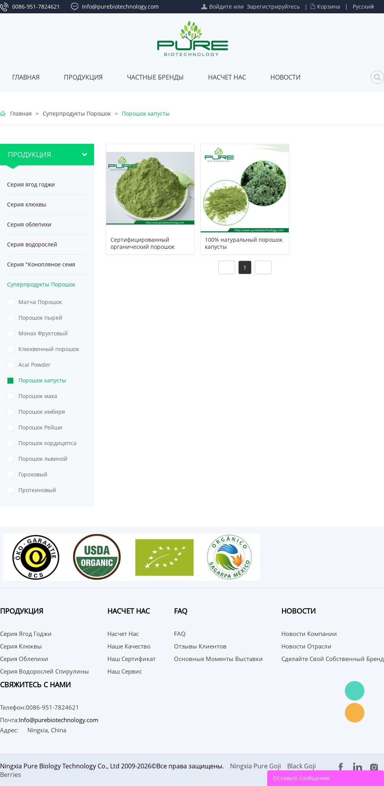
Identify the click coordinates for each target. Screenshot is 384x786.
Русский (363, 6)
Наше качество (128, 646)
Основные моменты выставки (218, 659)
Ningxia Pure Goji (255, 766)
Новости (285, 77)
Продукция (83, 77)
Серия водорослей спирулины (32, 247)
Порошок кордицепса (47, 443)
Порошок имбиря (41, 411)
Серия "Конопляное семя (41, 264)
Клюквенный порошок (48, 349)
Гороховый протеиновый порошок (49, 476)
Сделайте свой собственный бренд (332, 659)
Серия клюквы (26, 204)
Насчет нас (227, 77)
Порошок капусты (146, 113)
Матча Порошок (40, 302)
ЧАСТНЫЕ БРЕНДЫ (155, 77)
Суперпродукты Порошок (77, 113)
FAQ (180, 633)
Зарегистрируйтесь (273, 6)
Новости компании (309, 633)
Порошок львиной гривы (42, 461)
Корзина (328, 6)
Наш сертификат (131, 659)
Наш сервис (124, 671)
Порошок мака (37, 396)
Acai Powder (34, 364)
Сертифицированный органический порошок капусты (142, 246)
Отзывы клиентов (200, 646)
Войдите (220, 6)
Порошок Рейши (40, 427)
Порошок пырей (40, 317)
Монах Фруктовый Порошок (43, 335)
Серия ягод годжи (31, 184)
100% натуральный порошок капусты (244, 243)
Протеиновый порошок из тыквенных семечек (45, 492)
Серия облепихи (29, 224)
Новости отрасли (306, 646)
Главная (26, 77)
